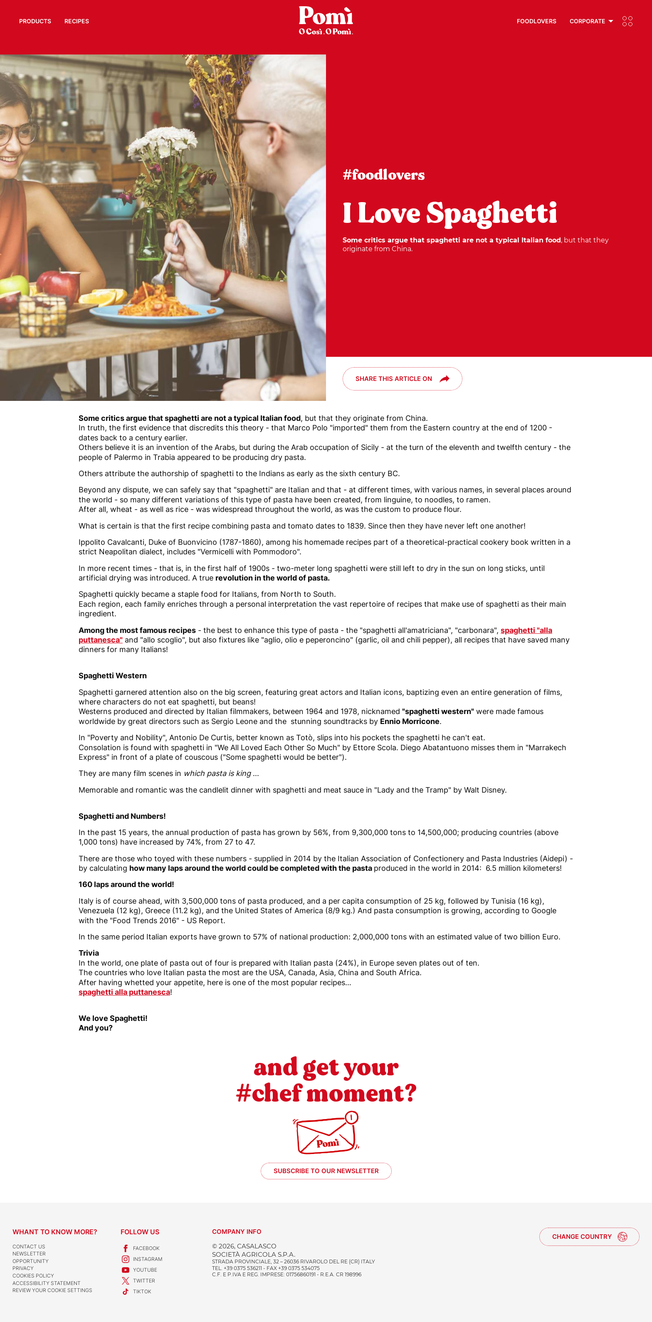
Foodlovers (536, 21)
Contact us (28, 1246)
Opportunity (30, 1261)
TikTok (136, 1291)
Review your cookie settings (52, 1290)
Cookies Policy (33, 1276)
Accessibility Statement (46, 1283)
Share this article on (394, 379)
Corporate (587, 21)
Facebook (140, 1248)
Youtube (139, 1270)
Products (35, 21)
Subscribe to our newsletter (326, 1171)
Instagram (142, 1259)
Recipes (76, 21)
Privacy (23, 1268)
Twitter (138, 1281)
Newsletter (29, 1253)
